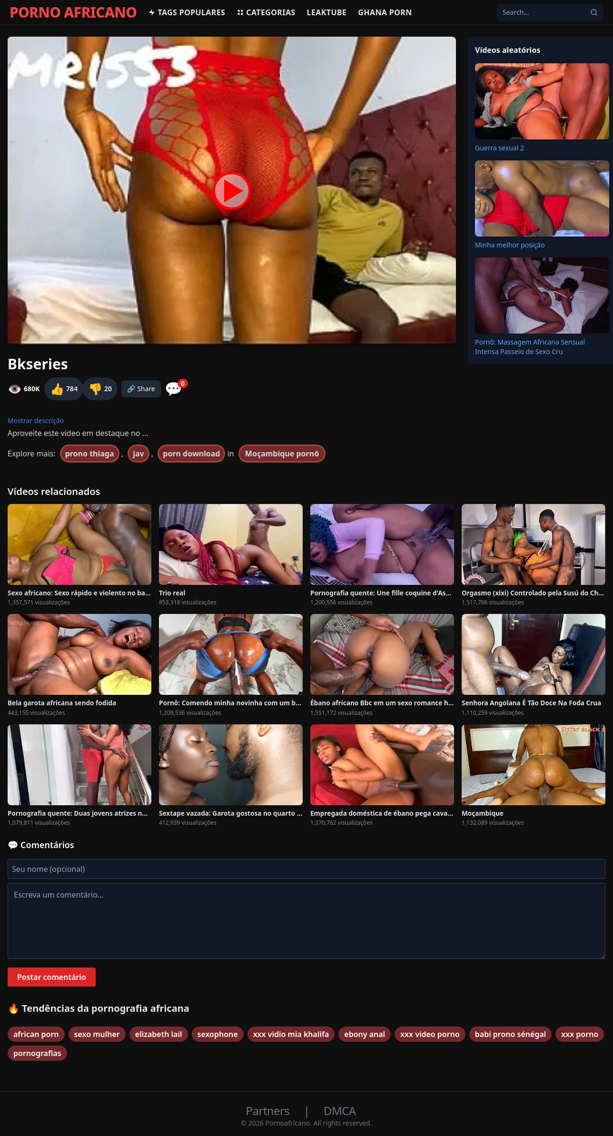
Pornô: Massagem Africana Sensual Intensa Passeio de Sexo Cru (530, 346)
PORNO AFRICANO (73, 12)
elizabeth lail (158, 1034)
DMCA (340, 1110)
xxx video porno (430, 1034)
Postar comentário (51, 977)
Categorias (266, 12)
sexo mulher (97, 1034)
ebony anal (364, 1034)
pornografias (37, 1053)
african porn (36, 1034)
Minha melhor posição (510, 244)
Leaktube (327, 12)
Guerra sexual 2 (499, 147)
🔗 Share (141, 388)
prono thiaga (89, 453)
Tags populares (186, 12)
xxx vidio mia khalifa (291, 1034)
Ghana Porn (385, 12)
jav (138, 453)
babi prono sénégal (510, 1034)
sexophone (218, 1034)
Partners (269, 1110)
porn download (191, 453)
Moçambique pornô (282, 453)
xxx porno (579, 1034)
